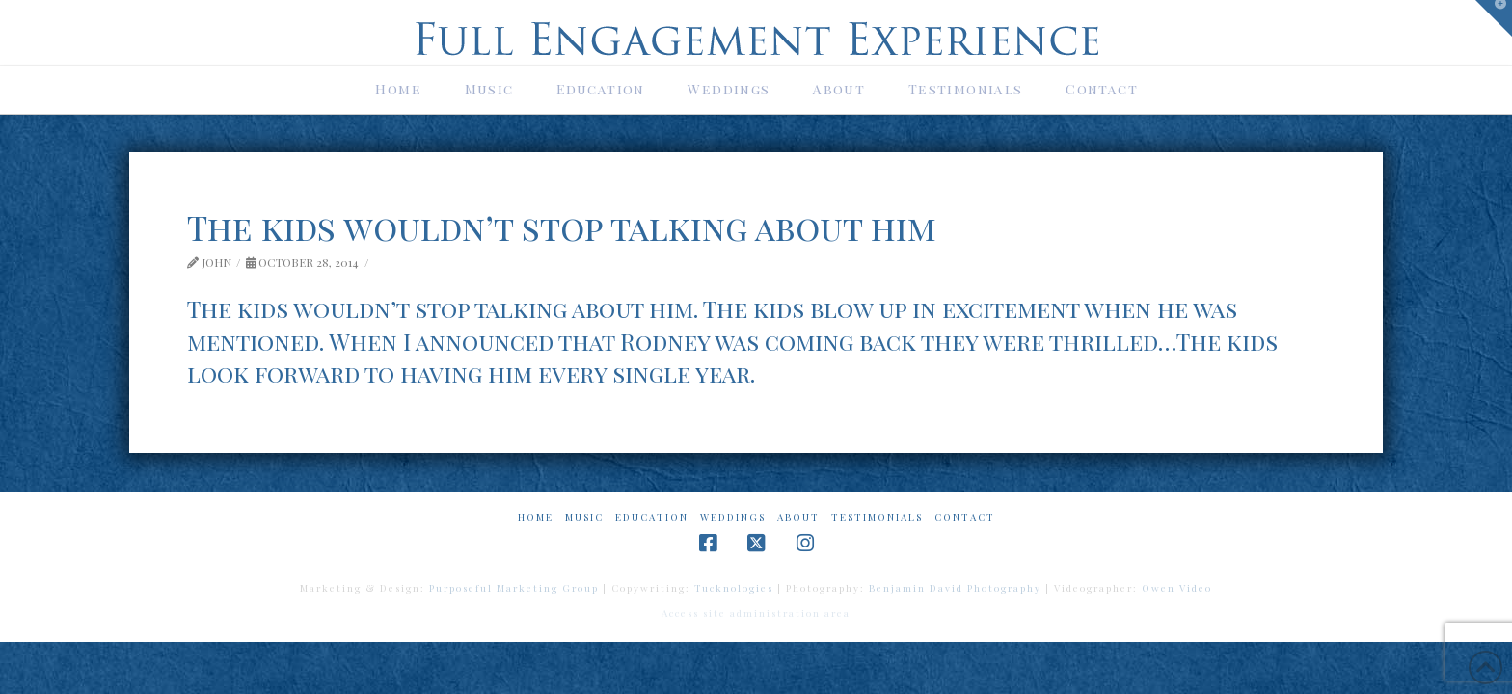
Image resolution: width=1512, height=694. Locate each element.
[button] (1493, 18)
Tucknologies (733, 588)
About (798, 517)
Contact (964, 517)
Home (536, 517)
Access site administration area (756, 613)
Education (651, 517)
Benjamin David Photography (955, 588)
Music (584, 517)
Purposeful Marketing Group (514, 588)
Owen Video (1177, 588)
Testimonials (877, 517)
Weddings (733, 517)
